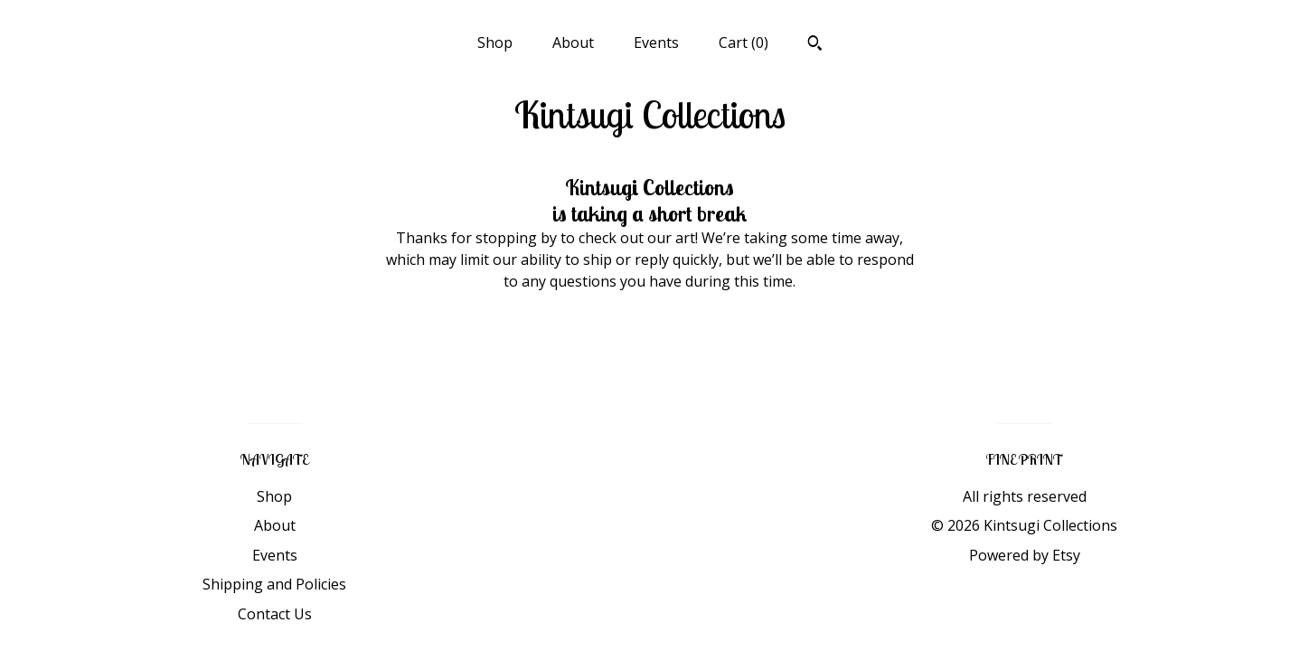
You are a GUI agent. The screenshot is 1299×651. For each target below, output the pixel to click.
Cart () (743, 42)
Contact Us (275, 614)
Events (656, 42)
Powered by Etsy (1024, 555)
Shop (495, 42)
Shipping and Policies (274, 584)
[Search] (815, 45)
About (573, 42)
